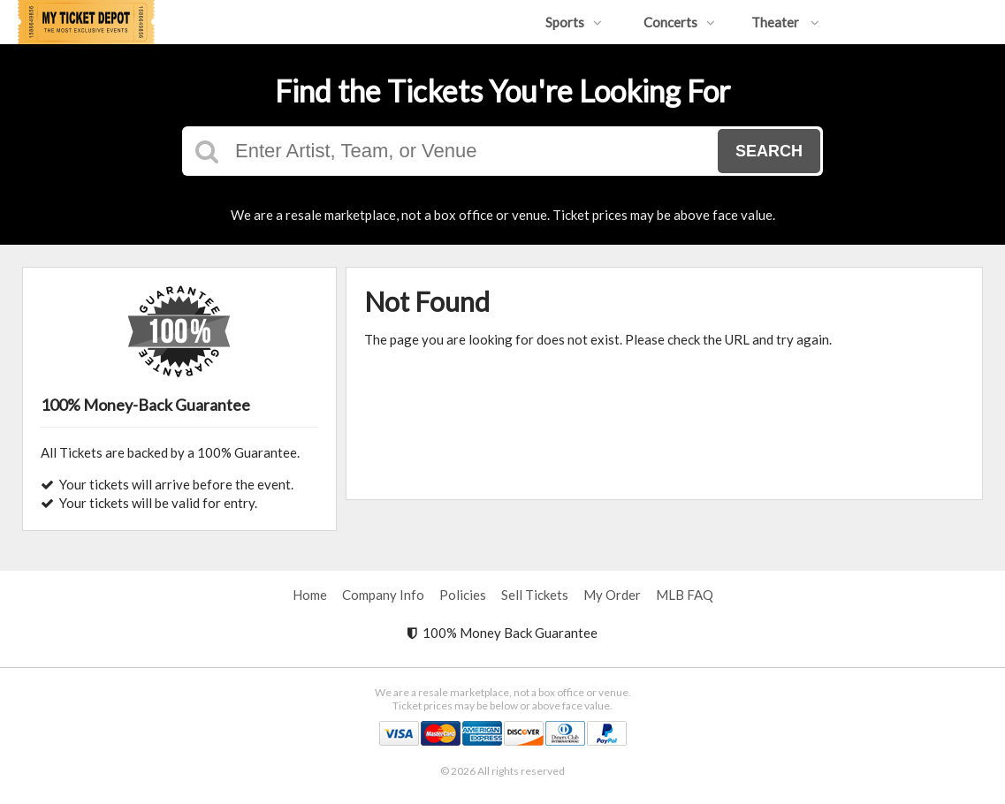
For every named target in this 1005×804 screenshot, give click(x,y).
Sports (573, 22)
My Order (612, 595)
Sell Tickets (534, 595)
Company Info (383, 595)
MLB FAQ (684, 595)
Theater (785, 22)
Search (769, 151)
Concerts (679, 22)
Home (310, 595)
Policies (462, 595)
